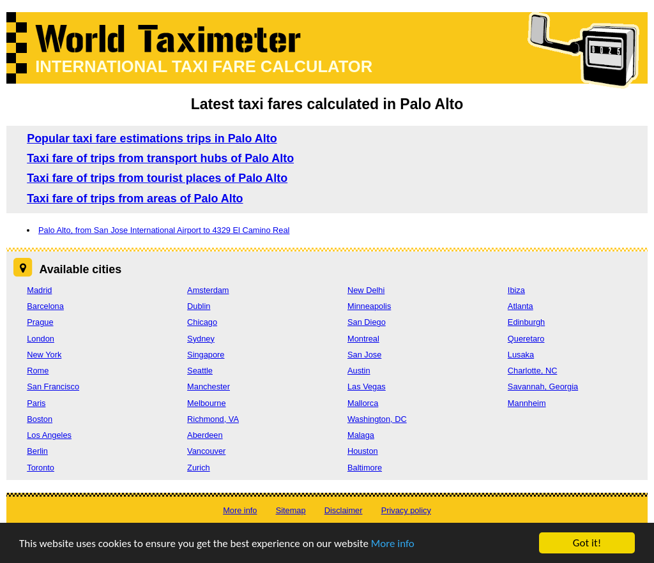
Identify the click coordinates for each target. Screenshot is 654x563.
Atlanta (520, 306)
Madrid (39, 290)
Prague (40, 322)
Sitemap (291, 510)
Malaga (360, 435)
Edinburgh (526, 322)
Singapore (205, 354)
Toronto (40, 467)
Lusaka (521, 354)
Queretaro (526, 338)
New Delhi (365, 290)
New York (44, 354)
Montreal (363, 338)
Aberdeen (205, 435)
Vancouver (206, 451)
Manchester (208, 386)
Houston (362, 451)
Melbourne (206, 403)
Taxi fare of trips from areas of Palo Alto (135, 198)
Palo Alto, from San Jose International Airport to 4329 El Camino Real (163, 230)
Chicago (202, 322)
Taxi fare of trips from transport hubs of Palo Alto (160, 158)
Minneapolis (369, 306)
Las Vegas (366, 386)
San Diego (366, 322)
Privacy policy (406, 510)
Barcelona (45, 306)
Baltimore (364, 467)
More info (392, 545)
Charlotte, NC (533, 370)
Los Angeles (49, 435)
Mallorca (362, 403)
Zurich (198, 467)
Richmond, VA (213, 419)
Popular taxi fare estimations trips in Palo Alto (152, 138)
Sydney (201, 338)
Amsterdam (208, 290)
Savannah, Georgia (543, 386)
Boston (39, 419)
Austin (358, 370)
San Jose (364, 354)
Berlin (37, 451)
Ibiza (516, 290)
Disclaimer (343, 510)
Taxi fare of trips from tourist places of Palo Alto (157, 178)
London (40, 338)
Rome (38, 370)
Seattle (200, 370)
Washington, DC (377, 419)
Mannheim (527, 403)
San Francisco (53, 386)
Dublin (198, 306)
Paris (36, 403)
